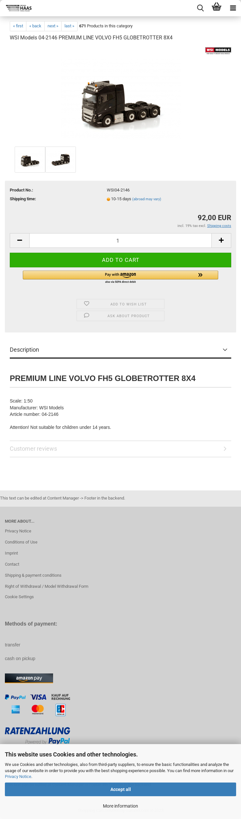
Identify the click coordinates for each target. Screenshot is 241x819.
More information (120, 806)
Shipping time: (23, 198)
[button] (120, 277)
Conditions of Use (21, 542)
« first (18, 25)
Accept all (120, 789)
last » (69, 25)
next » (53, 25)
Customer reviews (33, 448)
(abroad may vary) (146, 199)
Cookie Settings (19, 596)
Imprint (11, 553)
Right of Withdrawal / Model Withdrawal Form (46, 586)
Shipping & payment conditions (33, 575)
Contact (12, 564)
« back (35, 25)
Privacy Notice (18, 776)
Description (24, 349)
